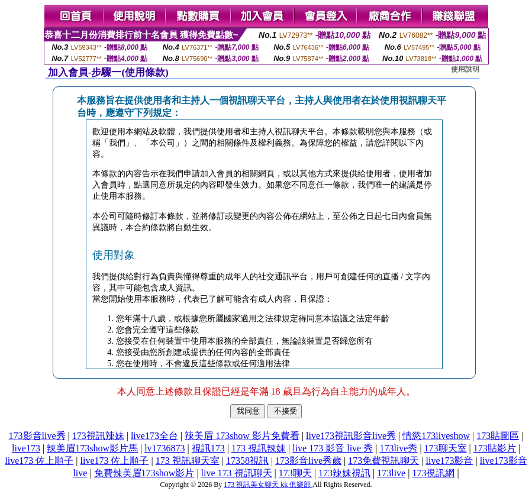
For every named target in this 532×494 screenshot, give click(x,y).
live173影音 (449, 461)
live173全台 (154, 436)
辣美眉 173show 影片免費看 (242, 436)
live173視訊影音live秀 (351, 436)
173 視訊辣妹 (258, 448)
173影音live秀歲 (308, 461)
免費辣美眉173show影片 (144, 473)
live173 (26, 448)
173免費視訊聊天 (383, 461)
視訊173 (208, 448)
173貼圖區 (497, 436)
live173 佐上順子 (39, 461)
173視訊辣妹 (98, 436)
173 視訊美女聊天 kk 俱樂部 (268, 484)
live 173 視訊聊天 (236, 473)
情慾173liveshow (436, 436)
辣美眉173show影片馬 (92, 448)
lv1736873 (164, 448)
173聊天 (295, 473)
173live (391, 473)
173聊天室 (445, 448)
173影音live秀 (37, 436)
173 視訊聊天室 (188, 461)
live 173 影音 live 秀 (332, 448)
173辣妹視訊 (344, 473)
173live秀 (398, 448)
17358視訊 (247, 461)
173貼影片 (494, 448)
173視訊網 (433, 473)
